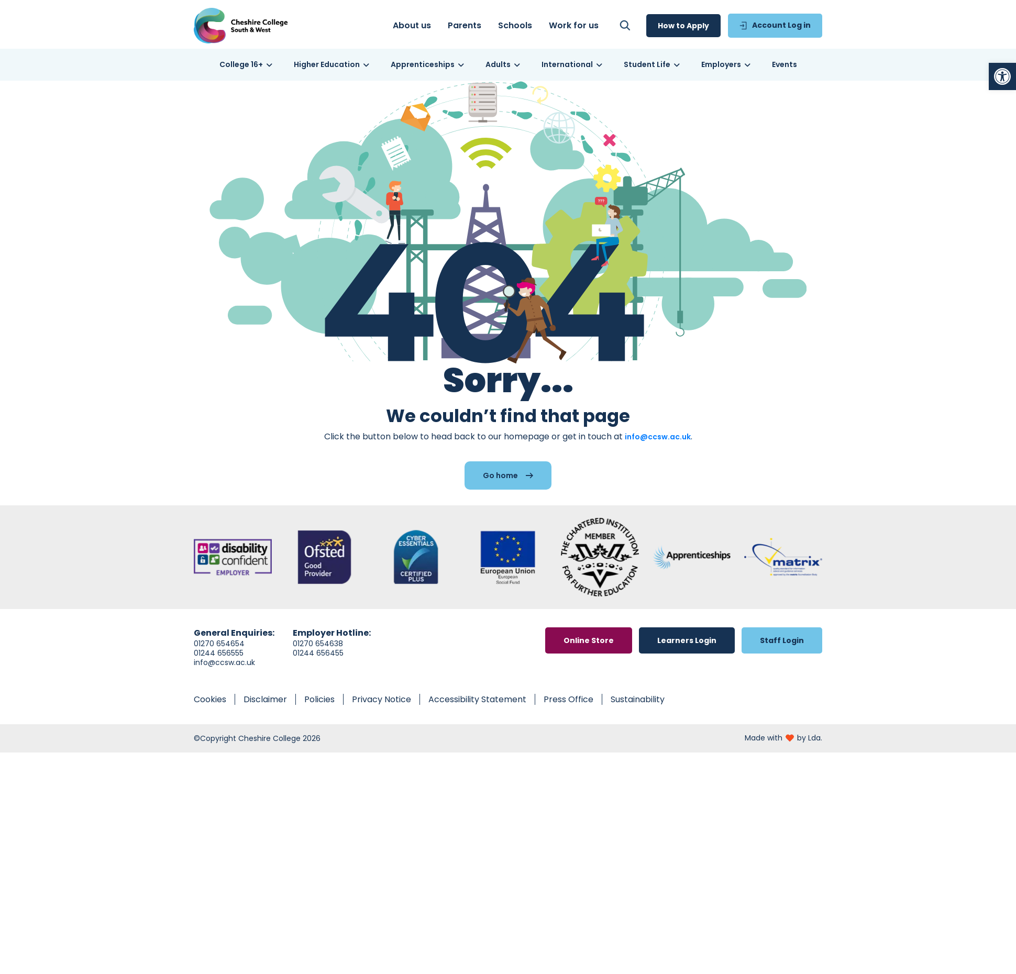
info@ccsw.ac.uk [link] (658, 436)
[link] (1002, 76)
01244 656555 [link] (219, 653)
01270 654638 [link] (318, 643)
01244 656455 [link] (318, 653)
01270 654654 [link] (219, 643)
